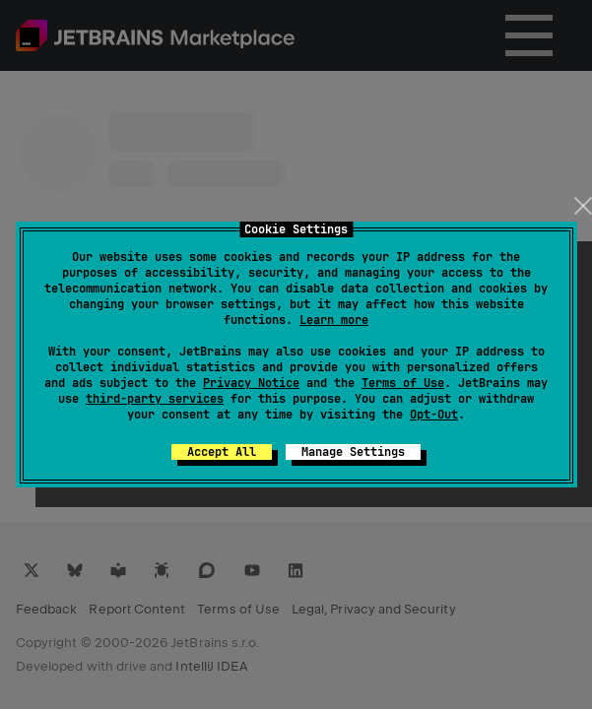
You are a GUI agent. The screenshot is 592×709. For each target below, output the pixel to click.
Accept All (221, 452)
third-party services (155, 399)
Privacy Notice (251, 383)
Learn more (333, 320)
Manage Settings (353, 452)
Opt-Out (434, 414)
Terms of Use (403, 383)
